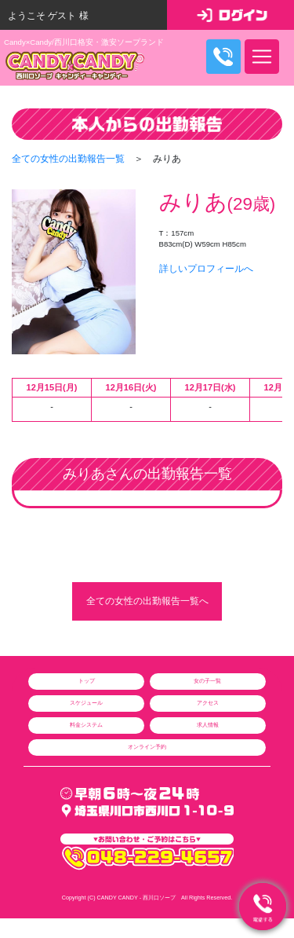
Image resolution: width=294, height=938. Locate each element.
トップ (86, 680)
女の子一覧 (207, 680)
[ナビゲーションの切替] (262, 56)
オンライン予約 (147, 746)
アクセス (208, 702)
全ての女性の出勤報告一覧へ (147, 601)
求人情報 (208, 724)
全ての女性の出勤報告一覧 (68, 158)
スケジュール (86, 702)
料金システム (86, 724)
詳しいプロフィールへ (206, 268)
